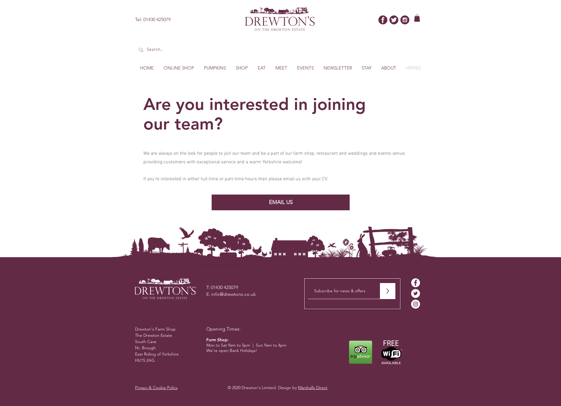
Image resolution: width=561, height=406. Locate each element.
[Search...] (180, 49)
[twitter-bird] (393, 19)
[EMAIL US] (281, 202)
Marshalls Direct (312, 387)
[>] (387, 291)
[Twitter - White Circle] (415, 293)
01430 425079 (157, 19)
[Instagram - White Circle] (415, 304)
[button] (417, 18)
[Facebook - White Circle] (415, 282)
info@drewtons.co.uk (233, 294)
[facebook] (382, 19)
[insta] (404, 19)
